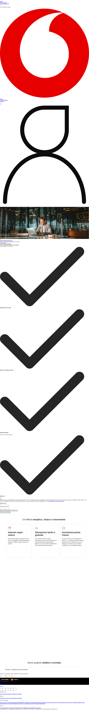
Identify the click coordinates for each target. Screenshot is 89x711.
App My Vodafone (12, 694)
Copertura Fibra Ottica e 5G (68, 702)
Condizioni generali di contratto (27, 702)
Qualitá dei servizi (38, 702)
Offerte (1, 99)
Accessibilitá (38, 703)
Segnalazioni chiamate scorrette (20, 703)
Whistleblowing (3, 684)
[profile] (44, 155)
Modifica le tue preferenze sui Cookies (32, 708)
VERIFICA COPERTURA (5, 512)
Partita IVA (2, 698)
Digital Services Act (31, 703)
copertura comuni (60, 501)
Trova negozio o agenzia (44, 6)
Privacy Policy (21, 708)
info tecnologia (52, 501)
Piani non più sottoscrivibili (56, 702)
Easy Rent (43, 703)
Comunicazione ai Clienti (5, 702)
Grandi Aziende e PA (4, 3)
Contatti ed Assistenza (8, 703)
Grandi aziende (18, 698)
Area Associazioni (4, 694)
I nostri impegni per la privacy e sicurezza (9, 708)
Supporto (2, 101)
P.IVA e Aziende (3, 2)
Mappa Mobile (77, 702)
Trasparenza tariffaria (15, 702)
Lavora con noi (3, 683)
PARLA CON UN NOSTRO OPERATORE (8, 510)
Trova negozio (19, 694)
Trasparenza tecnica (46, 702)
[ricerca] (0, 104)
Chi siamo (2, 682)
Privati (1, 1)
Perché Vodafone (4, 100)
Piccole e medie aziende (10, 698)
